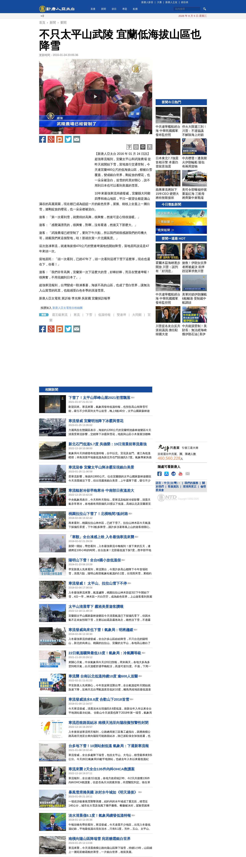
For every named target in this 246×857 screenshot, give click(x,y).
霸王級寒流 (59, 314)
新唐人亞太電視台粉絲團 (67, 307)
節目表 (184, 2)
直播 (93, 9)
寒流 (77, 314)
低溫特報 (104, 314)
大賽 (159, 2)
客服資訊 (173, 486)
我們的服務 (191, 482)
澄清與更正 (189, 486)
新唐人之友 (171, 2)
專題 (124, 9)
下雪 (89, 314)
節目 (114, 9)
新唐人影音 (147, 2)
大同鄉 (136, 314)
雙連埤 (121, 314)
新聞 (103, 9)
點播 (135, 9)
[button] (95, 96)
